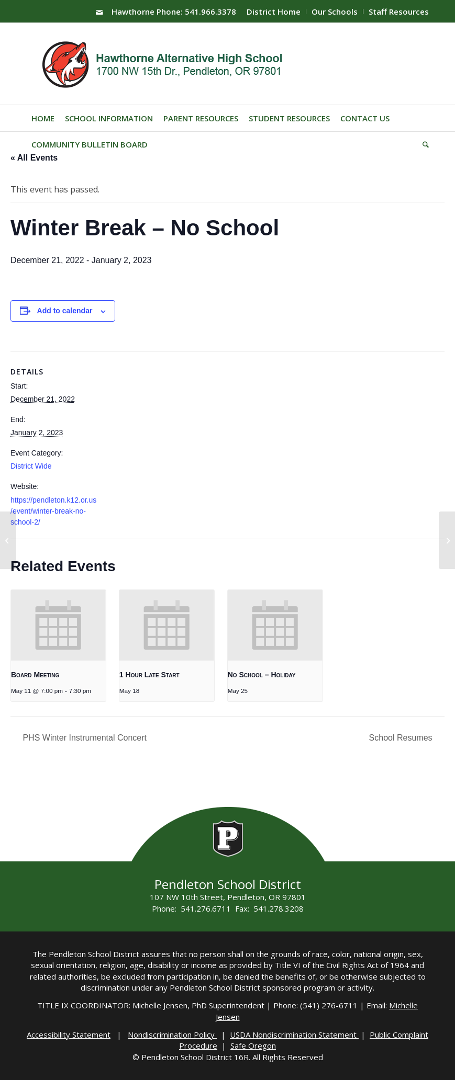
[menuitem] (273, 11)
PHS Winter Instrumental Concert (83, 737)
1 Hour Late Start (149, 674)
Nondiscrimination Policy (172, 1034)
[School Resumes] (447, 540)
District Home (274, 11)
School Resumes (402, 737)
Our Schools (335, 11)
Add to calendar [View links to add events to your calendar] (65, 310)
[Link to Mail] (99, 12)
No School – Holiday (262, 674)
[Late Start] (8, 540)
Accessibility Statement (68, 1034)
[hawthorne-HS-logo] (163, 64)
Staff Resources (399, 11)
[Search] (423, 144)
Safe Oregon (253, 1045)
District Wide (31, 466)
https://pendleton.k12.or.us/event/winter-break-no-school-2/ (53, 511)
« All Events (34, 157)
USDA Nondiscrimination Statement (294, 1034)
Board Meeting (35, 674)
